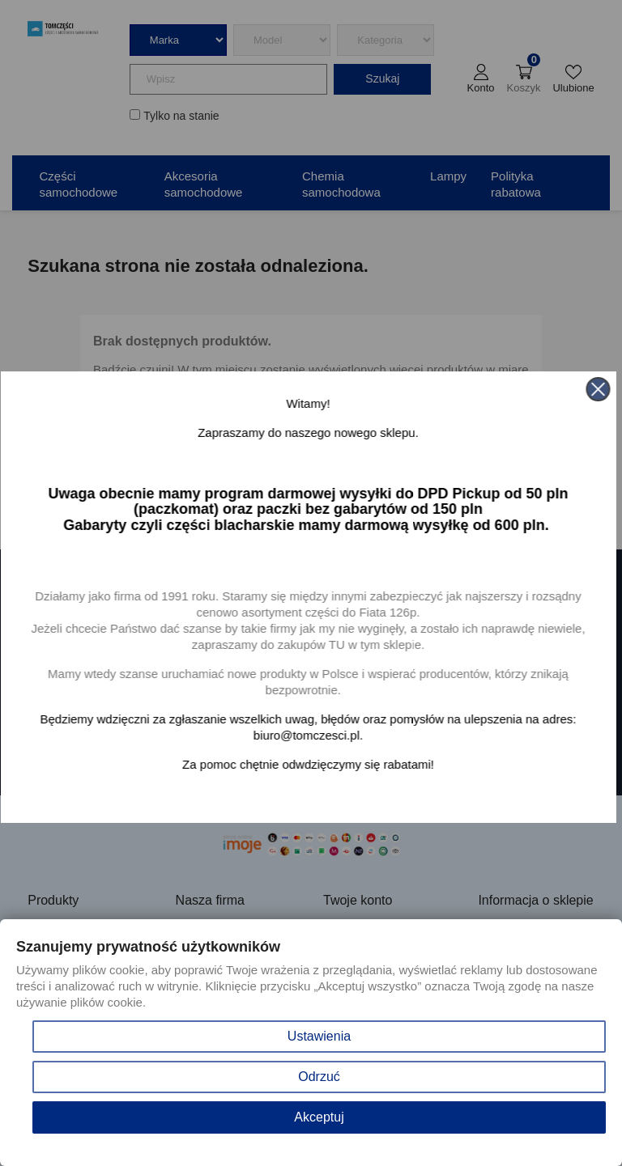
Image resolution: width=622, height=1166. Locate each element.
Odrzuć (319, 1076)
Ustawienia (319, 1036)
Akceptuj (318, 1117)
